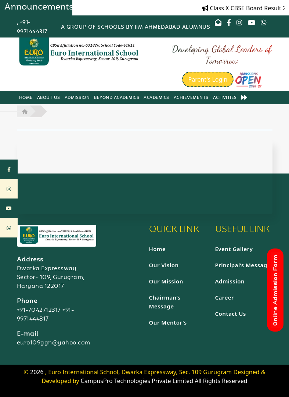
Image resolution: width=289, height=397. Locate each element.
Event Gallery (234, 249)
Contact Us (230, 313)
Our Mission (166, 281)
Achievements (191, 98)
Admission (77, 98)
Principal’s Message (243, 265)
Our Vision (164, 265)
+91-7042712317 (39, 310)
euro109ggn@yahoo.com (53, 343)
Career (224, 297)
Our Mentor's (168, 322)
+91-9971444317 (46, 314)
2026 (37, 372)
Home (26, 98)
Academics (156, 98)
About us (48, 98)
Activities (225, 98)
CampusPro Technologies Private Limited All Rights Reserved (164, 381)
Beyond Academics (116, 98)
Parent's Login (208, 79)
